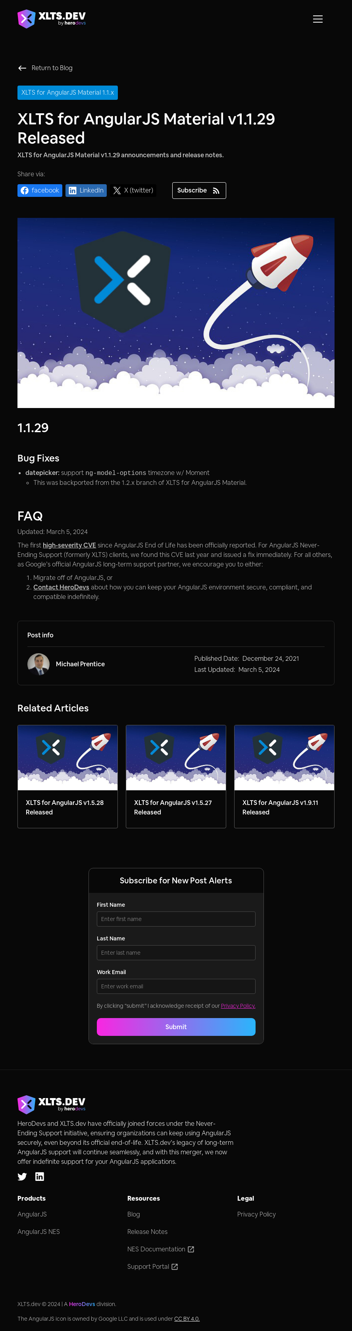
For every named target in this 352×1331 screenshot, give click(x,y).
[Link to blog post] (67, 776)
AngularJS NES (38, 1232)
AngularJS (32, 1214)
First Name (111, 904)
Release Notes (147, 1232)
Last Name (111, 938)
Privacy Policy (256, 1214)
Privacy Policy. (238, 1005)
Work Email (111, 972)
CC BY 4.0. (187, 1318)
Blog (133, 1214)
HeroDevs (82, 1304)
